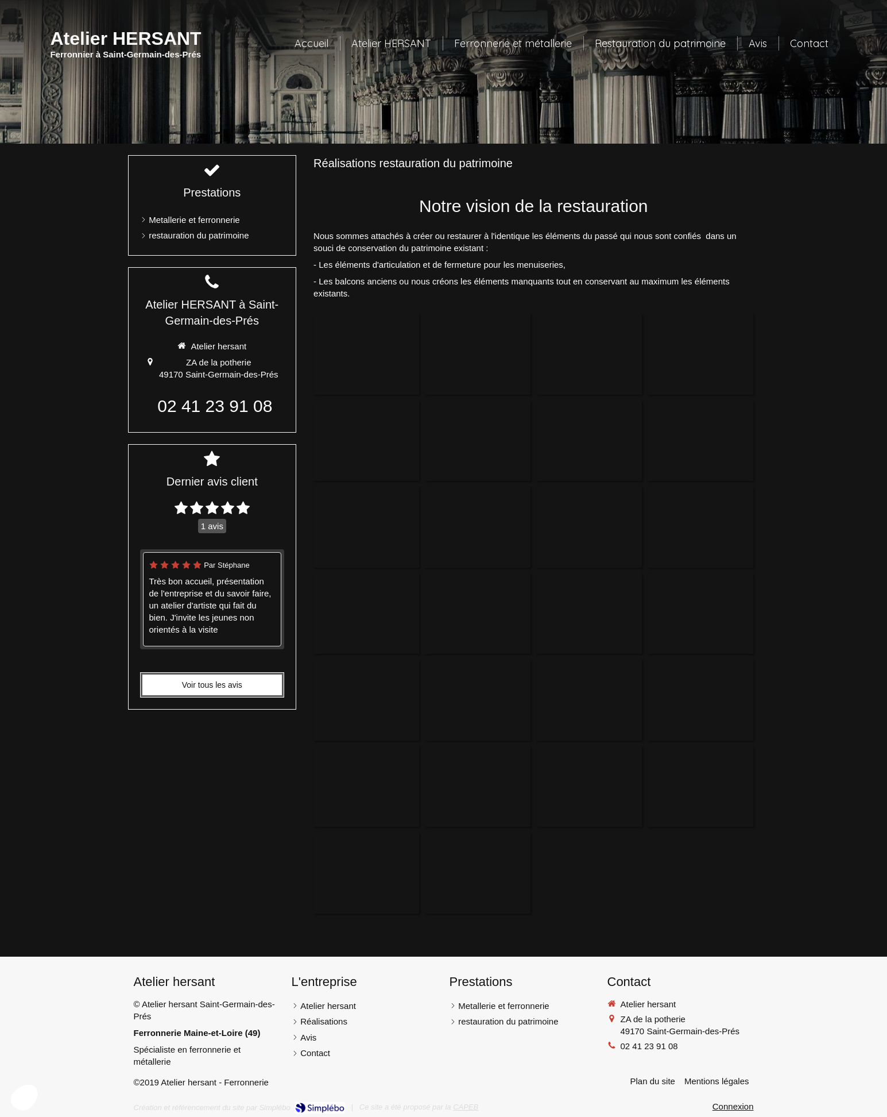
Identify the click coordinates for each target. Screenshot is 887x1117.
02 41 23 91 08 (214, 405)
